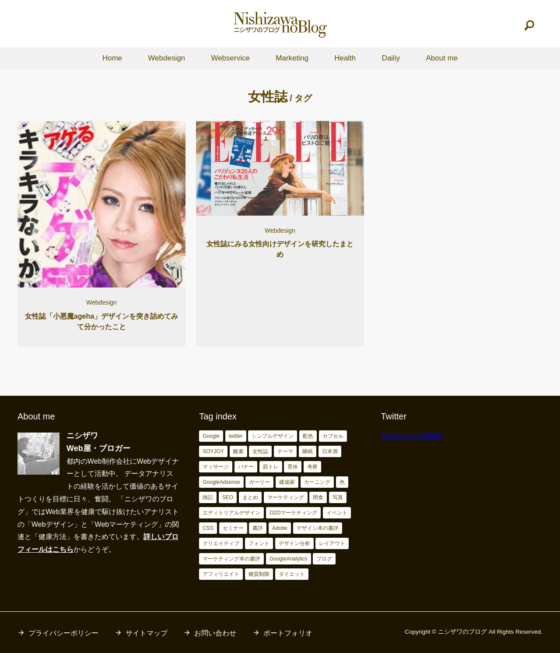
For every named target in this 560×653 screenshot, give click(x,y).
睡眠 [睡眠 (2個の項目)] (307, 451)
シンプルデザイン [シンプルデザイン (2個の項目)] (273, 436)
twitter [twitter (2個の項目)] (236, 436)
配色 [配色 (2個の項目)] (308, 436)
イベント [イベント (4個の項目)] (336, 513)
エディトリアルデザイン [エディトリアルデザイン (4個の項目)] (231, 513)
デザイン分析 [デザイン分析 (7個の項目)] (294, 543)
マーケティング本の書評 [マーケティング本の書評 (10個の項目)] (231, 559)
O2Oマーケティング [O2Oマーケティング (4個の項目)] (293, 513)
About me (442, 58)
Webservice (230, 58)
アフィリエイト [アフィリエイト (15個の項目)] (221, 574)
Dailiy (391, 58)
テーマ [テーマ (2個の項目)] (285, 451)
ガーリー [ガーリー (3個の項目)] (259, 482)
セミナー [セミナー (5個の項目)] (233, 528)
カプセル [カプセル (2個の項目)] (332, 436)
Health (345, 58)
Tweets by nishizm (411, 435)
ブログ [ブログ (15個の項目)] (324, 559)
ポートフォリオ (287, 633)
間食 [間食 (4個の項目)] (318, 497)
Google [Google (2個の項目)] (211, 436)
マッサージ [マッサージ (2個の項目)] (216, 467)
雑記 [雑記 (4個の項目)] (208, 497)
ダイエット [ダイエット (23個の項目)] (292, 574)
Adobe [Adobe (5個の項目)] (279, 528)
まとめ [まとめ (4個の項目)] (250, 497)
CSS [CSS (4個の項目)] (208, 528)
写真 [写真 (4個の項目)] (337, 497)
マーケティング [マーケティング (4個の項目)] (285, 497)
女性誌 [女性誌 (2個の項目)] (260, 451)
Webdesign (166, 58)
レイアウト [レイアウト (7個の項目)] (332, 543)
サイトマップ (147, 633)
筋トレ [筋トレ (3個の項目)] (271, 467)
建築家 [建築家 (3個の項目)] (287, 482)
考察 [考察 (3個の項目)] (312, 467)
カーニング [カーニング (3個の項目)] (317, 482)
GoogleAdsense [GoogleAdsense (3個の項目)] (221, 482)
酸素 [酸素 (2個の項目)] (238, 451)
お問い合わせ (215, 633)
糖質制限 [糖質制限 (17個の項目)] (259, 574)
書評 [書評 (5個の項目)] (257, 528)
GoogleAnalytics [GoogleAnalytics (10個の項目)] (289, 559)
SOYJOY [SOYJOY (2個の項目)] (213, 451)
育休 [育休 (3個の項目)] (292, 467)
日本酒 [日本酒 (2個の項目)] (330, 451)
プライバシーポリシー (63, 633)
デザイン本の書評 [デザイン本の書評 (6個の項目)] (318, 528)
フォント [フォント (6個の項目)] (259, 543)
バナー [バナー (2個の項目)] (246, 467)
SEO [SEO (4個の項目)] (227, 497)
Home (112, 58)
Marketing (292, 58)
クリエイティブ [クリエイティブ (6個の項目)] (221, 543)
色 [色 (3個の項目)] (342, 482)
